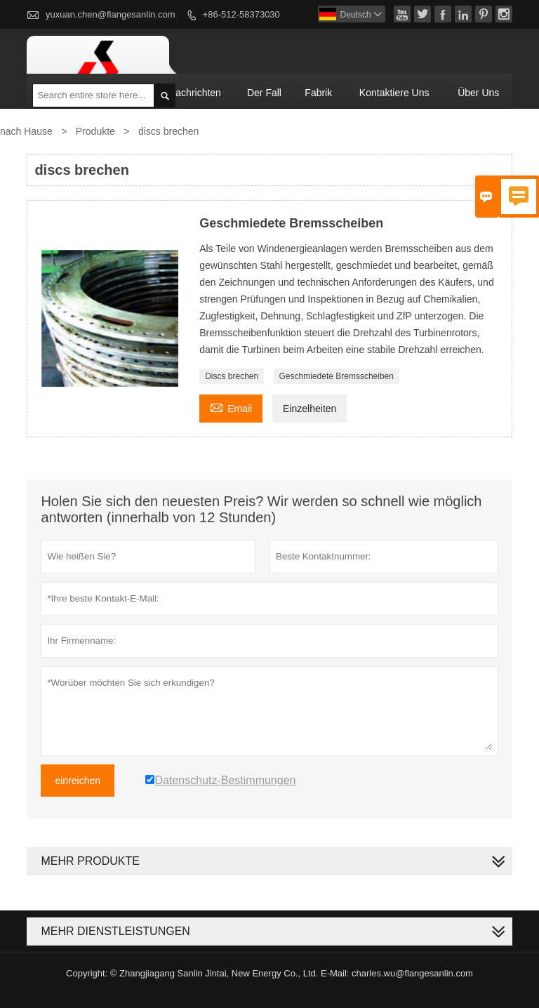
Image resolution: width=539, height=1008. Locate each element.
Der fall (264, 92)
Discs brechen (231, 376)
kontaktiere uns (394, 92)
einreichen (77, 780)
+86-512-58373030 (241, 14)
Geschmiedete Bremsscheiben (336, 376)
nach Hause (26, 131)
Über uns (478, 92)
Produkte (95, 131)
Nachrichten (194, 92)
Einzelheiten (309, 408)
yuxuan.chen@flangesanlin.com (110, 14)
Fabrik (318, 92)
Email (231, 406)
